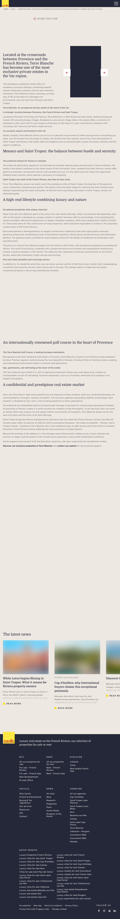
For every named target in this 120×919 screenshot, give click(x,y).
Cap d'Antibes (77, 797)
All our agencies (78, 793)
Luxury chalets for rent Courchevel (74, 871)
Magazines (51, 803)
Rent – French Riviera (53, 768)
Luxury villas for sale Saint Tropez (35, 858)
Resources (24, 809)
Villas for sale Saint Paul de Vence (36, 872)
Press (49, 807)
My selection (25, 905)
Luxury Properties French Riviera (35, 855)
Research (50, 800)
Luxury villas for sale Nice (32, 868)
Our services (25, 806)
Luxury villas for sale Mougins (71, 895)
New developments (28, 777)
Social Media (52, 810)
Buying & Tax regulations (25, 801)
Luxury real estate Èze (30, 893)
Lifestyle (74, 761)
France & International (30, 797)
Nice (72, 812)
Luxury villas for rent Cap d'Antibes (74, 864)
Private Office (26, 780)
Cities (72, 765)
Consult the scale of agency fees (34, 909)
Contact (23, 816)
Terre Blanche (76, 828)
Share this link (47, 19)
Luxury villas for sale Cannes (33, 865)
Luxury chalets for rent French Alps (74, 874)
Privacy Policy (71, 905)
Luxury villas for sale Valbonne (34, 887)
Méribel (73, 841)
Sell (21, 813)
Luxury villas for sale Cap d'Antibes (36, 861)
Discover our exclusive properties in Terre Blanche (27, 446)
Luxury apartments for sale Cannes (74, 898)
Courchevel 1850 (78, 838)
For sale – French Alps (30, 773)
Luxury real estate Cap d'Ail (33, 897)
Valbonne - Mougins (79, 831)
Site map (38, 905)
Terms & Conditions (53, 905)
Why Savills (25, 793)
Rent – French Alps (55, 773)
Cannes (73, 819)
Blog (48, 797)
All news (50, 793)
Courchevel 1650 (78, 834)
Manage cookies (59, 909)
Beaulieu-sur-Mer (78, 815)
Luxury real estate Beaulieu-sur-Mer (36, 890)
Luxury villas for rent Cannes (71, 867)
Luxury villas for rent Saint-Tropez (73, 860)
